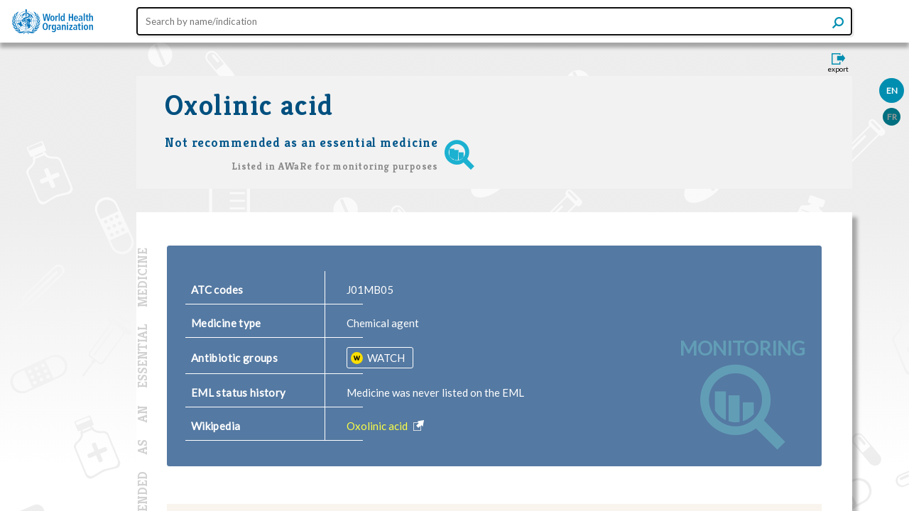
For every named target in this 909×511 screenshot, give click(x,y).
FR (892, 116)
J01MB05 (370, 289)
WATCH (385, 357)
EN (892, 90)
